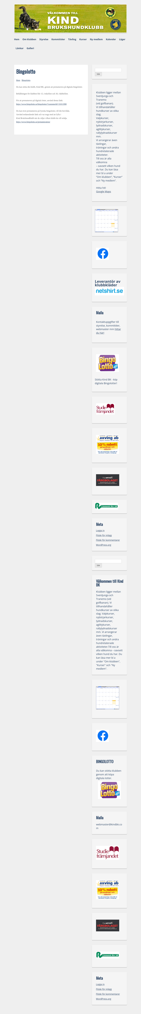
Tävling (72, 39)
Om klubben (29, 39)
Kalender (111, 39)
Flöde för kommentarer (108, 540)
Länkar (20, 48)
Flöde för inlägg (104, 535)
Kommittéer (58, 39)
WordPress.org (103, 544)
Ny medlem (96, 39)
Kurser (83, 39)
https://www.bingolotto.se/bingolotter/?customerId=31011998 (41, 104)
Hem (16, 39)
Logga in (100, 530)
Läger (122, 39)
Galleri (30, 48)
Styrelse (43, 39)
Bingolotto (26, 80)
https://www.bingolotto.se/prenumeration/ (33, 122)
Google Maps (103, 191)
